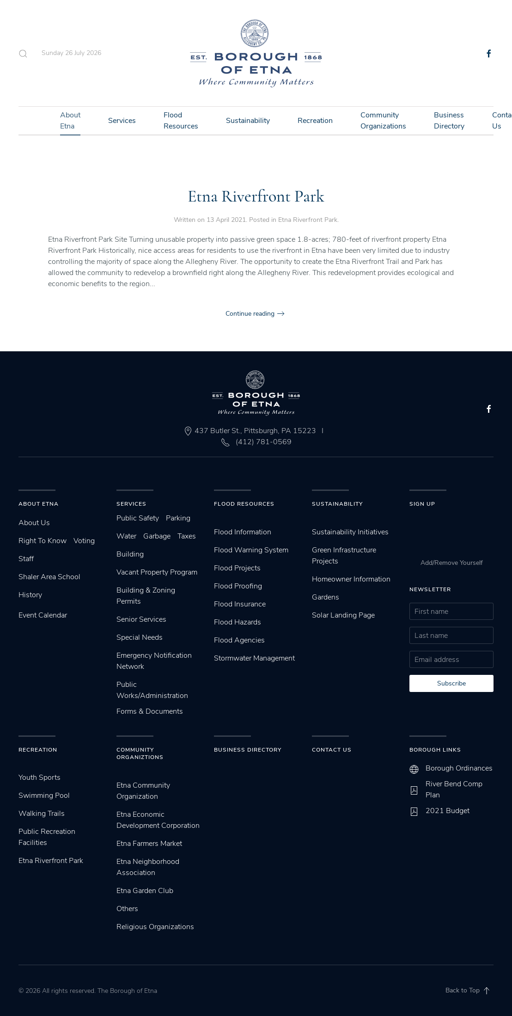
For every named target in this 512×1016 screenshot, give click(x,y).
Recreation (315, 121)
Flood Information (242, 532)
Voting (84, 541)
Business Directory (449, 120)
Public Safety (137, 518)
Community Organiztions (140, 753)
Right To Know (42, 541)
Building (130, 554)
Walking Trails (41, 813)
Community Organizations (383, 120)
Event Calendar (42, 615)
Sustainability (248, 121)
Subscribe (451, 683)
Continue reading (250, 313)
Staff (26, 559)
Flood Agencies (239, 640)
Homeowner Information (351, 579)
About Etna (70, 120)
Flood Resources (181, 120)
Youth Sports (39, 777)
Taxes (186, 536)
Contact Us (332, 749)
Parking (178, 518)
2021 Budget (447, 811)
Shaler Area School (49, 577)
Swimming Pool (44, 795)
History (30, 595)
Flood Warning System (251, 550)
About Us (34, 523)
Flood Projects (237, 568)
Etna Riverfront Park (256, 196)
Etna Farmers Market (149, 844)
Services (122, 121)
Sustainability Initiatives (350, 532)
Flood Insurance (240, 604)
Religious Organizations (155, 927)
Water (126, 536)
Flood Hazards (237, 622)
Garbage (157, 536)
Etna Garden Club (144, 891)
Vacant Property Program (156, 572)
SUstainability (337, 504)
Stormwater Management (254, 658)
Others (127, 909)
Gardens (325, 597)
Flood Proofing (238, 586)
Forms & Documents (149, 711)
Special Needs (139, 637)
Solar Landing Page (343, 615)
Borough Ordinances (459, 768)
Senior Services (141, 619)
